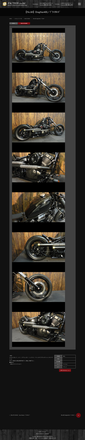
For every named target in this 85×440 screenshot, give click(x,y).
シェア (40, 431)
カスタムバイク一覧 (18, 18)
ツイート (44, 431)
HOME (10, 18)
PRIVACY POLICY (40, 433)
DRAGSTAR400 (27, 18)
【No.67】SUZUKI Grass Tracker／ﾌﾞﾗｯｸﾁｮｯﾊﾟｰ (20, 415)
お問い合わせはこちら (65, 370)
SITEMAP (47, 433)
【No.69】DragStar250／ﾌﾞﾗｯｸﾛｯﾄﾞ (68, 415)
